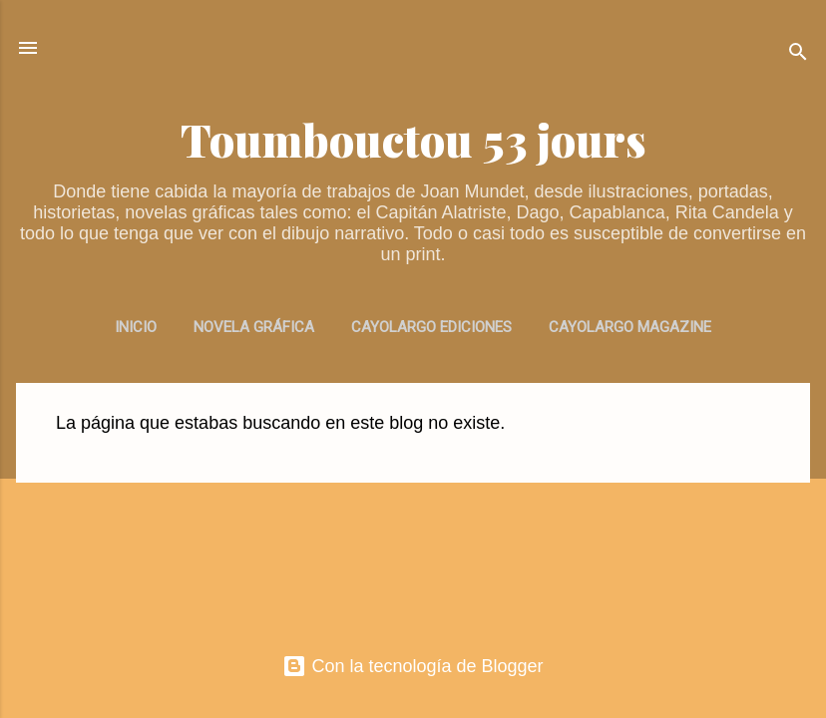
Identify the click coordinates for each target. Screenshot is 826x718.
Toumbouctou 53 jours (413, 139)
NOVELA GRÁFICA (254, 327)
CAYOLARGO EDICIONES (431, 327)
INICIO (136, 327)
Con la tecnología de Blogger (412, 666)
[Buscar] (798, 54)
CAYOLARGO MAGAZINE (630, 327)
